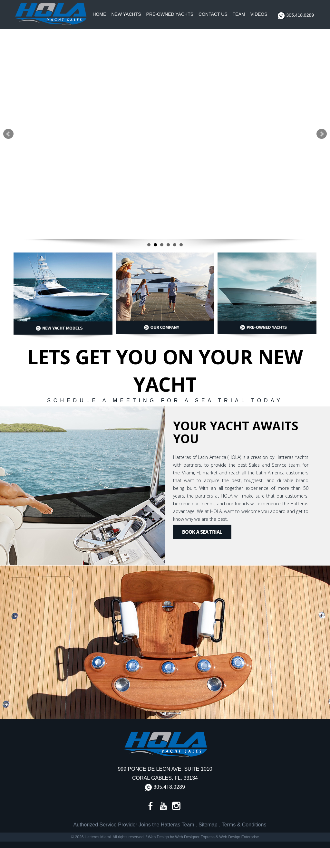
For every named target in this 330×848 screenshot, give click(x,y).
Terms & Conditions (244, 824)
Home (99, 14)
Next (321, 134)
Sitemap (208, 824)
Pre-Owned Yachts (170, 14)
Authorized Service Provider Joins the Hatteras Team (133, 824)
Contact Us (213, 14)
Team (239, 14)
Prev (8, 134)
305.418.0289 (296, 15)
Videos (258, 14)
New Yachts (126, 14)
